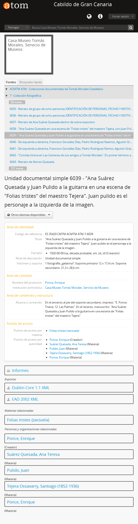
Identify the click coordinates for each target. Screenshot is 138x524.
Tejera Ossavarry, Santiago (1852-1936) (75, 353)
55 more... (17, 102)
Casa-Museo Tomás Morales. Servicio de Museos (77, 288)
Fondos (11, 82)
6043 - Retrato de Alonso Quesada (32, 162)
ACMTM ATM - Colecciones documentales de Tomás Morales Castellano (56, 89)
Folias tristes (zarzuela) (64, 331)
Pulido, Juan (57, 349)
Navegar (13, 27)
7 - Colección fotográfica (25, 96)
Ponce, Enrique (55, 283)
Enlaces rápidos (100, 16)
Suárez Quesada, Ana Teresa (68, 344)
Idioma (89, 16)
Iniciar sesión (120, 16)
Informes (18, 370)
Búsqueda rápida (30, 82)
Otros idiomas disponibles (30, 215)
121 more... (18, 168)
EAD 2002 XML (22, 399)
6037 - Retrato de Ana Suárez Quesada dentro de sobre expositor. (53, 122)
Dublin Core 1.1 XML (28, 387)
